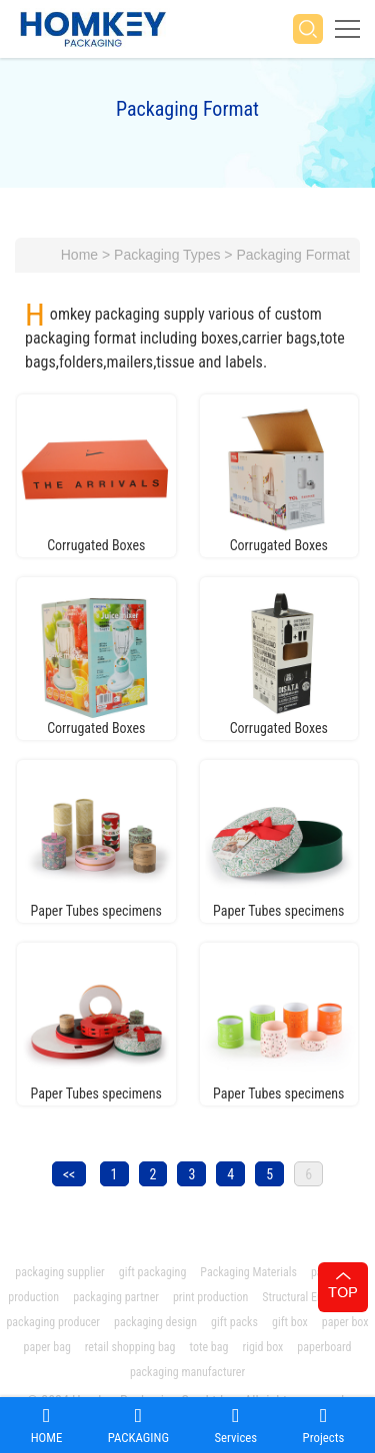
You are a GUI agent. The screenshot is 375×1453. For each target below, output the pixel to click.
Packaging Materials (248, 1272)
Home (79, 255)
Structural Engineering (314, 1297)
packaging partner (116, 1297)
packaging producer (53, 1322)
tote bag (208, 1347)
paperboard (324, 1347)
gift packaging (153, 1272)
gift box (290, 1322)
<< (69, 1174)
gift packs (234, 1322)
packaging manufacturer (189, 1372)
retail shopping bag (130, 1347)
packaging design (155, 1322)
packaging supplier (59, 1272)
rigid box (262, 1347)
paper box (345, 1322)
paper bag (47, 1347)
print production (210, 1297)
